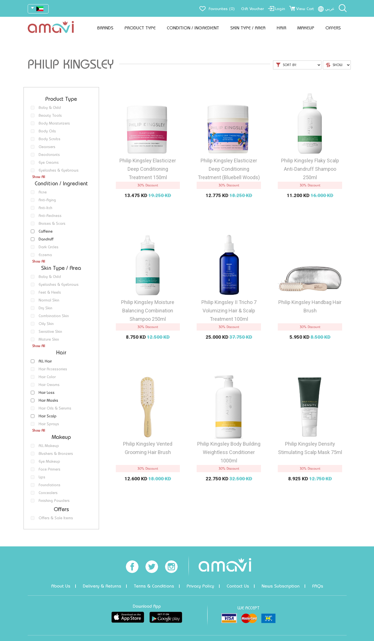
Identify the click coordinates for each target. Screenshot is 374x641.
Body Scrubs (49, 139)
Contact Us (238, 586)
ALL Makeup (49, 446)
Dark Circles (48, 247)
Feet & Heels (50, 292)
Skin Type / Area (247, 28)
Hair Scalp (48, 416)
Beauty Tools (50, 115)
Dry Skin (45, 308)
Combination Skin (54, 316)
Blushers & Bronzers (56, 453)
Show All (38, 177)
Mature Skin (49, 339)
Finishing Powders (54, 501)
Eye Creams (49, 162)
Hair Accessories (53, 369)
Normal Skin (49, 300)
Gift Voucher (252, 8)
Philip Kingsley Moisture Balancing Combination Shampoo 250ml (147, 310)
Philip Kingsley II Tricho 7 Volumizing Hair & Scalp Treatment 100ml (229, 310)
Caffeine (46, 231)
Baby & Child (50, 108)
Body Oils (47, 131)
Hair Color (47, 377)
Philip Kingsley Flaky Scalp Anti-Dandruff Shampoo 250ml (310, 169)
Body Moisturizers (54, 123)
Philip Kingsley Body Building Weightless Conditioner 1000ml (228, 452)
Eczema (45, 255)
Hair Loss (47, 392)
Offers (333, 28)
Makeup (305, 28)
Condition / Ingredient (193, 28)
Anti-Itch (45, 208)
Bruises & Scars (52, 223)
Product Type (140, 28)
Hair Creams (49, 385)
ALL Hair (45, 361)
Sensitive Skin (50, 331)
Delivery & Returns (102, 586)
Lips (42, 477)
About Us (60, 586)
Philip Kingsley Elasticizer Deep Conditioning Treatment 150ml (147, 169)
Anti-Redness (50, 216)
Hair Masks (48, 400)
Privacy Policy (200, 586)
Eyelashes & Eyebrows (59, 170)
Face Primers (49, 469)
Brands (105, 28)
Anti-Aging (47, 200)
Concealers (48, 493)
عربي (330, 8)
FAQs (317, 586)
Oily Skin (46, 324)
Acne (43, 192)
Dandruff (46, 239)
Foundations (49, 485)
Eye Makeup (49, 461)
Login (280, 8)
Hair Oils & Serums (55, 408)
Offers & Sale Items (56, 518)
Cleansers (47, 147)
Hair (281, 28)
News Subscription (281, 586)
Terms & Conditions (154, 586)
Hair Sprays (49, 424)
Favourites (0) (222, 8)
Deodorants (49, 155)
